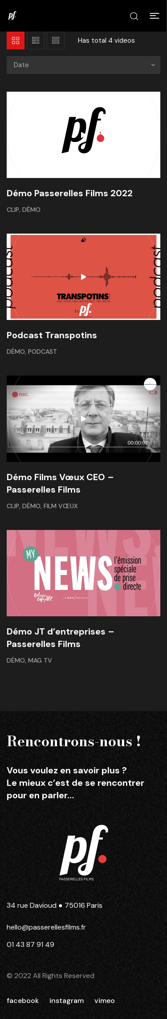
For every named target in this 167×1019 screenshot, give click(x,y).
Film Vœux (61, 506)
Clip (13, 210)
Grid (15, 40)
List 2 (55, 40)
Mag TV (40, 660)
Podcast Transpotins (52, 335)
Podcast (42, 352)
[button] (154, 16)
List (35, 40)
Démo (31, 210)
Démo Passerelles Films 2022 (70, 193)
